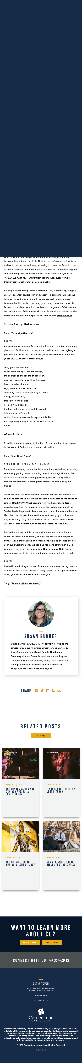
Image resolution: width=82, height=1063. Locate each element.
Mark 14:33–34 (56, 167)
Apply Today (52, 942)
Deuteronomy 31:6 (53, 548)
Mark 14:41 (18, 502)
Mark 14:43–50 (24, 184)
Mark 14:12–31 (48, 155)
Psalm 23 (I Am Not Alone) (26, 583)
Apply (68, 2)
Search (67, 9)
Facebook (67, 960)
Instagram (51, 960)
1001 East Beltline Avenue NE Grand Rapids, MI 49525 (41, 989)
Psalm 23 (43, 566)
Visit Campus (41, 2)
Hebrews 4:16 (65, 315)
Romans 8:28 (18, 213)
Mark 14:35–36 (68, 171)
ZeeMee (55, 960)
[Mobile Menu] (76, 9)
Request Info (30, 942)
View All (41, 735)
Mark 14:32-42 (31, 324)
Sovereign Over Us (22, 333)
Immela (16, 235)
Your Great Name (21, 456)
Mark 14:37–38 (66, 175)
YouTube (61, 960)
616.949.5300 (13, 2)
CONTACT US (41, 1000)
